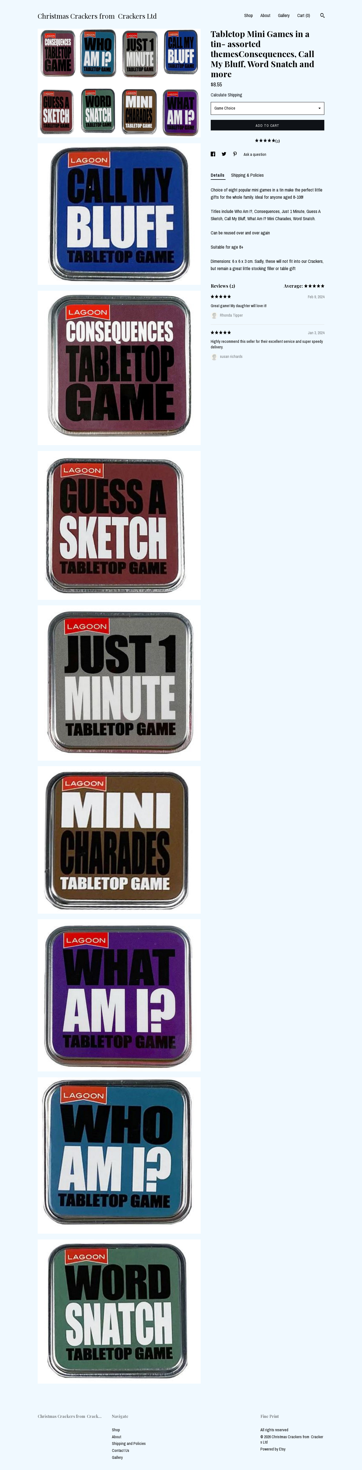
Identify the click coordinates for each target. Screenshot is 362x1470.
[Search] (322, 16)
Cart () (303, 15)
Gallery (284, 15)
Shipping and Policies (129, 1443)
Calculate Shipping (226, 95)
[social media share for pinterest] (235, 154)
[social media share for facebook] (213, 154)
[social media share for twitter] (224, 154)
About (265, 15)
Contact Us (120, 1450)
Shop (248, 15)
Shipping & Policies (247, 175)
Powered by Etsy (273, 1449)
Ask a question (255, 154)
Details (218, 175)
